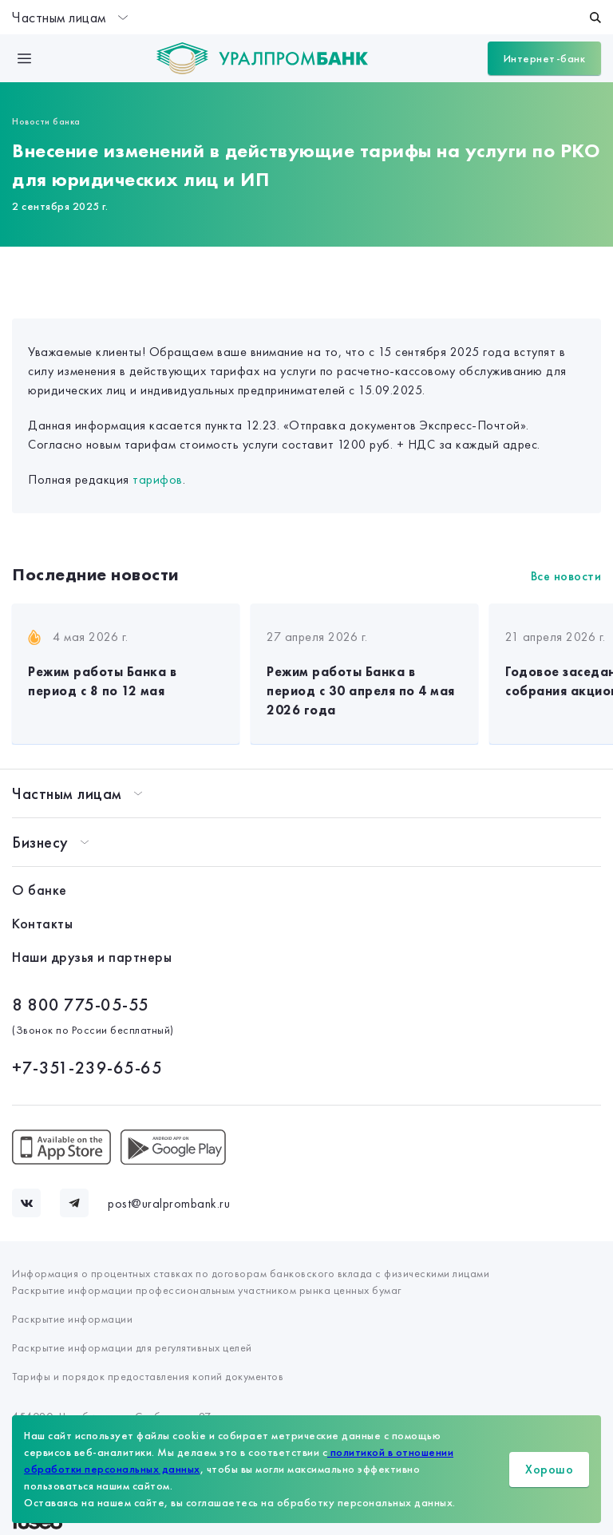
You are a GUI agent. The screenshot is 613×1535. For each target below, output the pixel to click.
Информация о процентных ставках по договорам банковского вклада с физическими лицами (250, 1273)
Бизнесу (40, 842)
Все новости (566, 576)
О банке (39, 889)
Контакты (42, 923)
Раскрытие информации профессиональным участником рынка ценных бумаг (206, 1290)
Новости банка (46, 121)
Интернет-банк (545, 58)
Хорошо (549, 1469)
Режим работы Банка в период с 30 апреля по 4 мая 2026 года (361, 690)
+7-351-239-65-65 (87, 1067)
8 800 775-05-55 (80, 1004)
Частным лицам (70, 17)
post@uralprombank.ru (169, 1203)
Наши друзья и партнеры (92, 957)
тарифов (157, 479)
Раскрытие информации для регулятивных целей (132, 1347)
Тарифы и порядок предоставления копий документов (147, 1376)
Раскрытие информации (72, 1318)
